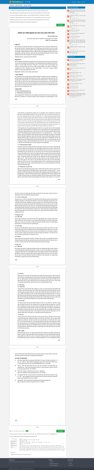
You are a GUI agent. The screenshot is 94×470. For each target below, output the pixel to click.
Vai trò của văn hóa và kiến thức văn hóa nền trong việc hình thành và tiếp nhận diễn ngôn (77, 21)
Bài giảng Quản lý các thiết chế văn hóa (76, 90)
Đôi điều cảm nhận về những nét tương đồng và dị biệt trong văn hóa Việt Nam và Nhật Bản (77, 11)
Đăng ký (78, 1)
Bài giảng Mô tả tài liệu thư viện (75, 72)
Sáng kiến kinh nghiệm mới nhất (28, 468)
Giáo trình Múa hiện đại (73, 86)
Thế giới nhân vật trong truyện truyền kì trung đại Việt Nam (77, 64)
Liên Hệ (83, 1)
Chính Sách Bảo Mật (54, 465)
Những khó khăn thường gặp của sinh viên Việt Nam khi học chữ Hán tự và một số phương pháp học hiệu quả (77, 94)
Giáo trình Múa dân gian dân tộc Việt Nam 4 (77, 69)
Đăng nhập (74, 1)
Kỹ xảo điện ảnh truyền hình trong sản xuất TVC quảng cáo (77, 52)
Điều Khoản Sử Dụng (54, 463)
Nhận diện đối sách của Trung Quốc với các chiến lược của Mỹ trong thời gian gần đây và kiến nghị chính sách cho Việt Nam (77, 41)
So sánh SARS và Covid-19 (74, 36)
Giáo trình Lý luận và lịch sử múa (75, 83)
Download (60, 25)
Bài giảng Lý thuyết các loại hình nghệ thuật (77, 16)
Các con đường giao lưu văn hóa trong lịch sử (77, 26)
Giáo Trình (71, 465)
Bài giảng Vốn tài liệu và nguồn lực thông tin (77, 47)
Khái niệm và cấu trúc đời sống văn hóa (76, 33)
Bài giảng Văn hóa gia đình (74, 30)
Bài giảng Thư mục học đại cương (75, 75)
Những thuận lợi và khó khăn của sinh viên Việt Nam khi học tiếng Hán (77, 80)
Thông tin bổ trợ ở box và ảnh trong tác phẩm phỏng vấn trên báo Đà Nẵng (77, 60)
